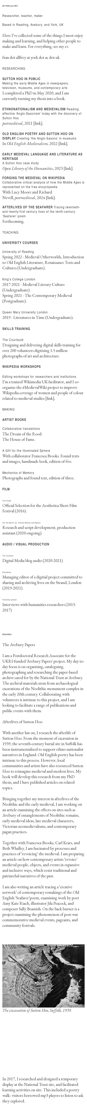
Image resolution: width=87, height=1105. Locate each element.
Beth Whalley (13, 848)
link (38, 123)
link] (50, 398)
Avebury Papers (39, 661)
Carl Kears (63, 842)
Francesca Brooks (39, 842)
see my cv (60, 46)
